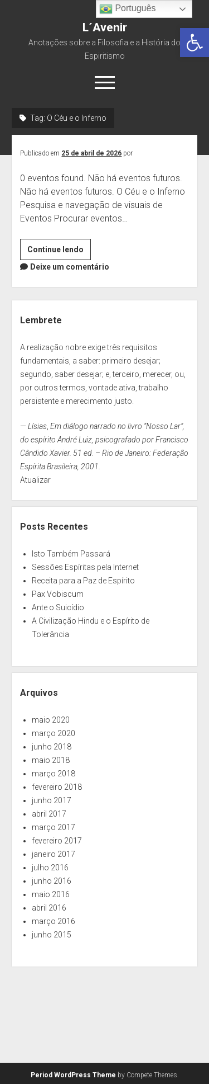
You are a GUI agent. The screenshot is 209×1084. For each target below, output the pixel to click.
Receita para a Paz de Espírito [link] (83, 580)
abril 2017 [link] (49, 813)
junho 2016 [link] (51, 880)
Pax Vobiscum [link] (58, 594)
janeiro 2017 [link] (53, 854)
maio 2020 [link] (51, 719)
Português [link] (127, 9)
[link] (194, 42)
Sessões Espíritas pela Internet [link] (85, 567)
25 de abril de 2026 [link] (91, 153)
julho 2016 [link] (50, 867)
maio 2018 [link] (51, 760)
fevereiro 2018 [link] (57, 787)
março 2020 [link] (53, 733)
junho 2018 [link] (51, 746)
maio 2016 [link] (51, 894)
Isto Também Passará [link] (71, 553)
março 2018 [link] (53, 773)
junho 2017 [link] (51, 800)
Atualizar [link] (35, 479)
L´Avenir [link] (104, 27)
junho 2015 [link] (51, 934)
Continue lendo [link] (59, 251)
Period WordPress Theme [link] (73, 1075)
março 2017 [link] (53, 827)
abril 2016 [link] (49, 907)
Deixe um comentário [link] (69, 266)
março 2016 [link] (53, 921)
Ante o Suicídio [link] (58, 607)
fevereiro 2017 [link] (57, 840)
